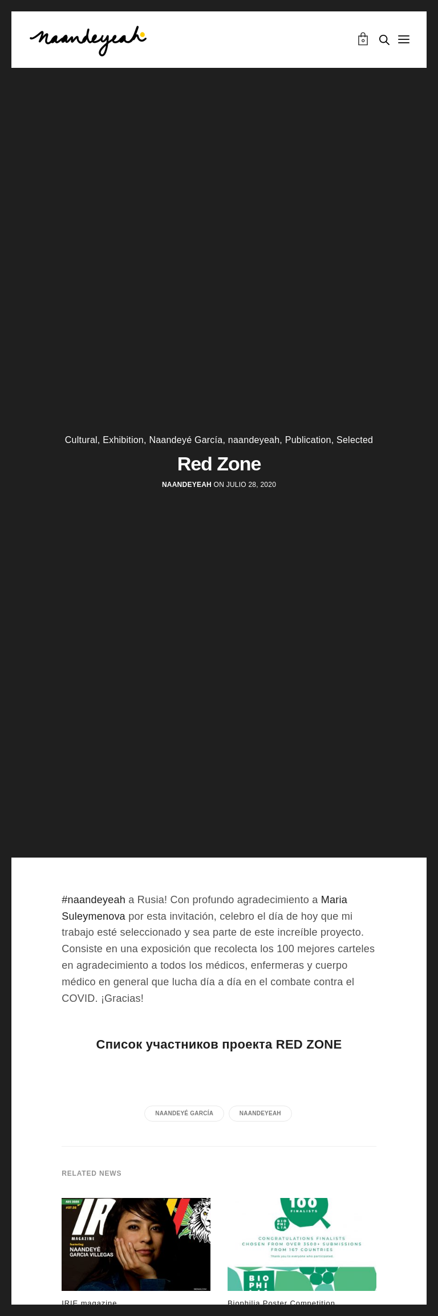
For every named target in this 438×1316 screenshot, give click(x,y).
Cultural (81, 440)
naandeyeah (254, 440)
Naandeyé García (185, 440)
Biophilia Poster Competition (281, 1303)
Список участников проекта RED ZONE (219, 1044)
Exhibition (123, 440)
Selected (354, 440)
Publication (308, 440)
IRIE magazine (89, 1303)
